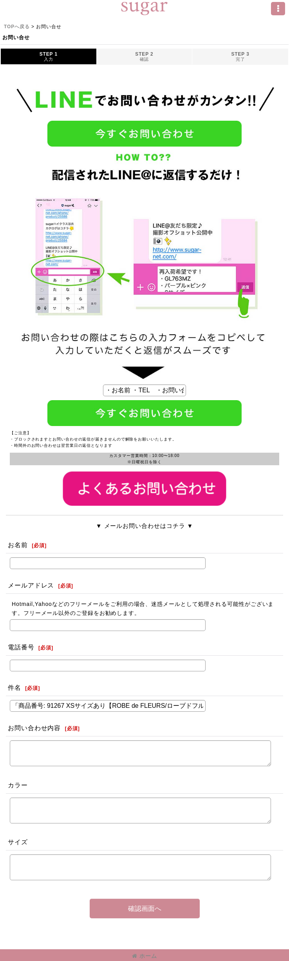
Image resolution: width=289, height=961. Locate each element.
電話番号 (21, 647)
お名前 (18, 544)
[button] (278, 8)
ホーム (144, 956)
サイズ (18, 841)
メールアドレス (31, 585)
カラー (18, 785)
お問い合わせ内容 (34, 727)
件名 (14, 687)
